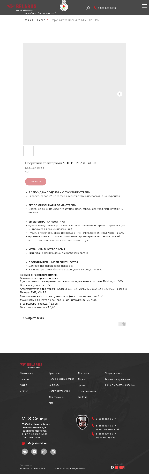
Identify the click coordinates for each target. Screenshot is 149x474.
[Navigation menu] (144, 6)
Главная (28, 20)
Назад (41, 20)
